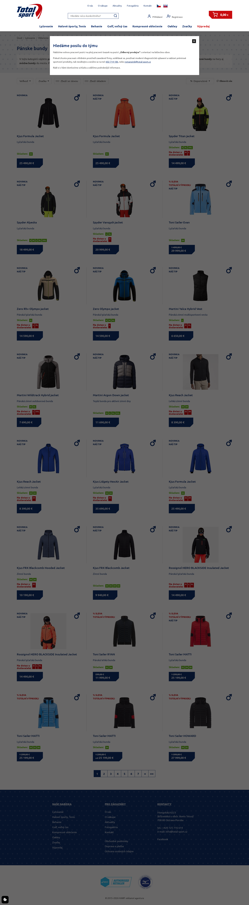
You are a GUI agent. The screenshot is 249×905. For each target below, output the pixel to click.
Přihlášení (154, 16)
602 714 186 (112, 62)
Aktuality (117, 5)
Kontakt (148, 5)
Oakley (172, 26)
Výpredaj (203, 26)
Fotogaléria (132, 5)
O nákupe (103, 5)
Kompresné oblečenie (147, 26)
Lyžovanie (46, 26)
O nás (90, 5)
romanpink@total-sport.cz (138, 62)
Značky (187, 26)
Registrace (175, 16)
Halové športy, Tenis (72, 26)
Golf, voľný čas (117, 26)
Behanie (96, 26)
